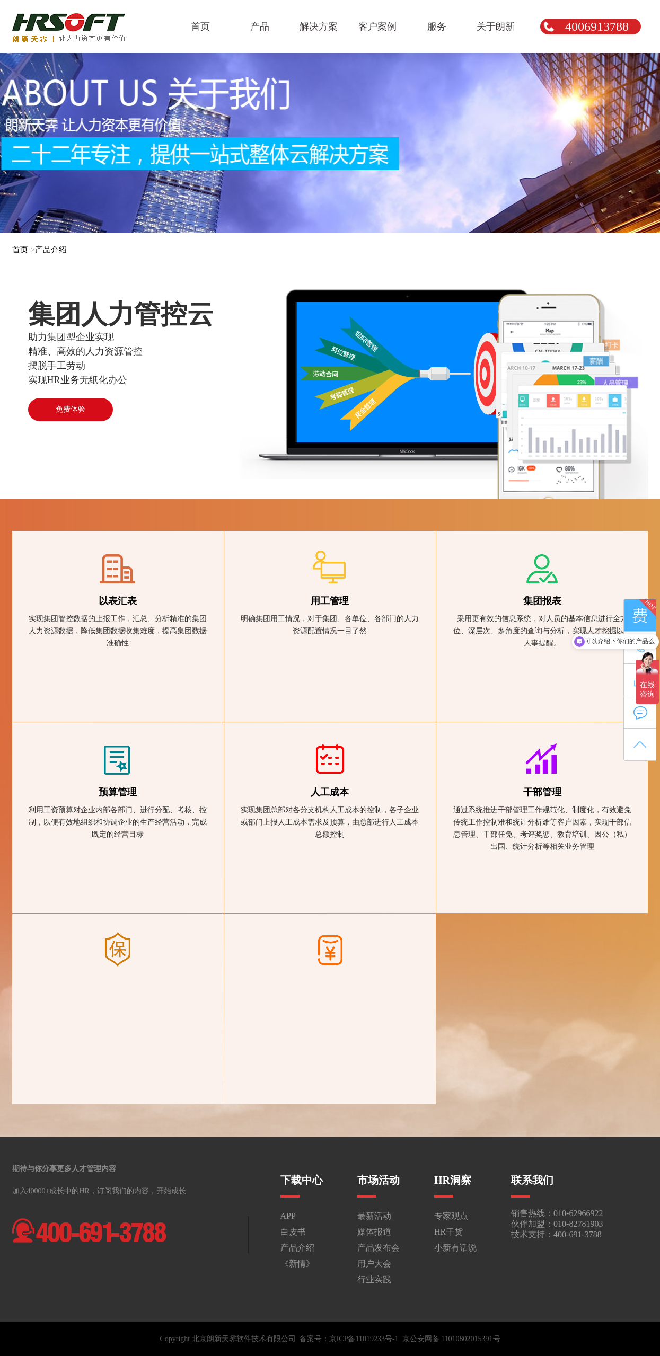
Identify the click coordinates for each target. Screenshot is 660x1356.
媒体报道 (374, 1231)
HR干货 (448, 1231)
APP (288, 1215)
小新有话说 (455, 1247)
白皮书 (293, 1231)
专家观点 (451, 1215)
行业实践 (374, 1279)
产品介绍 (51, 249)
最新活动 (374, 1215)
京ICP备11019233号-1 (364, 1339)
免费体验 (70, 409)
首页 (20, 249)
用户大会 (374, 1263)
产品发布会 (378, 1247)
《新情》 (297, 1263)
